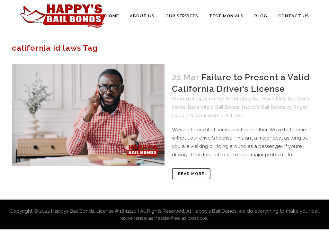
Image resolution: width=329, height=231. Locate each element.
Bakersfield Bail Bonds (213, 107)
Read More (191, 174)
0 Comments (204, 115)
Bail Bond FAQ (269, 99)
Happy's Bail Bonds (263, 107)
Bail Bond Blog (233, 99)
